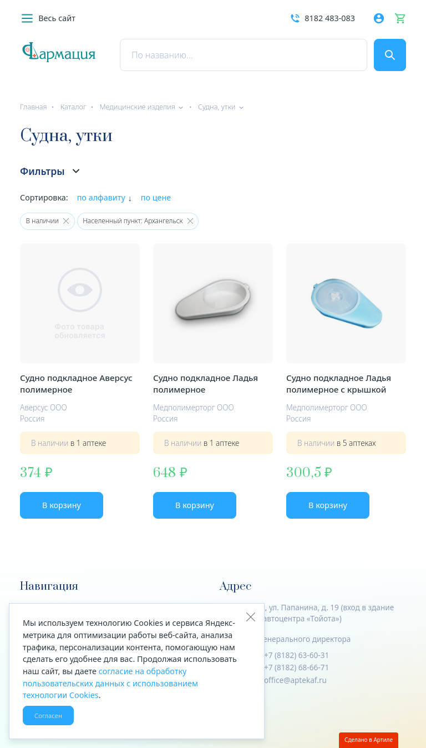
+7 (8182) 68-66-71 (296, 667)
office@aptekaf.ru (295, 680)
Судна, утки (217, 107)
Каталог (73, 107)
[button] (47, 18)
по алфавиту (101, 197)
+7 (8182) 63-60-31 (296, 655)
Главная (33, 107)
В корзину (61, 505)
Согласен (48, 715)
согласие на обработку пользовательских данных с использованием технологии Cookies (110, 683)
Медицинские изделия (137, 107)
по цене (156, 197)
